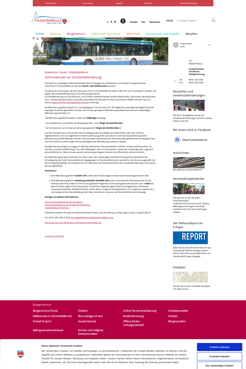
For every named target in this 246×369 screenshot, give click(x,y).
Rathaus (55, 34)
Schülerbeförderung (78, 72)
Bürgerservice (76, 34)
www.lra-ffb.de (58, 102)
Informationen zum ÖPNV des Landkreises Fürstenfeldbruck (73, 222)
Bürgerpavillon (177, 321)
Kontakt (133, 22)
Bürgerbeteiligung (188, 3)
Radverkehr (51, 3)
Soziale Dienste (87, 321)
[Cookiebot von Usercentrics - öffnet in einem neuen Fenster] (20, 362)
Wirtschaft (133, 34)
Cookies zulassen (220, 337)
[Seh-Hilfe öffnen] (123, 22)
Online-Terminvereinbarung (139, 310)
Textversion (154, 22)
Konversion (87, 3)
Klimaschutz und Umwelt (162, 34)
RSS (143, 22)
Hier (175, 197)
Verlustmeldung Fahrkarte (57, 207)
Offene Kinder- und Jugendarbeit (133, 323)
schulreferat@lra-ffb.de (77, 102)
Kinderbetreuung (133, 316)
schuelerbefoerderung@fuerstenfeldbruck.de (92, 217)
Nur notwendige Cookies (219, 356)
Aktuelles (191, 34)
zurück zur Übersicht (54, 236)
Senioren (148, 3)
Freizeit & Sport (42, 321)
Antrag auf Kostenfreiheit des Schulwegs (63, 202)
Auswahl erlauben (219, 346)
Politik (40, 34)
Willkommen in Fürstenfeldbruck (52, 316)
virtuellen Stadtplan (201, 286)
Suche (169, 20)
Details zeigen (168, 362)
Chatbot (83, 310)
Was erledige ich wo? (90, 316)
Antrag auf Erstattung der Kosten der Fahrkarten (67, 204)
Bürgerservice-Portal (45, 310)
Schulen (63, 72)
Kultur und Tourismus (105, 34)
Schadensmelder (178, 310)
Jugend (119, 3)
